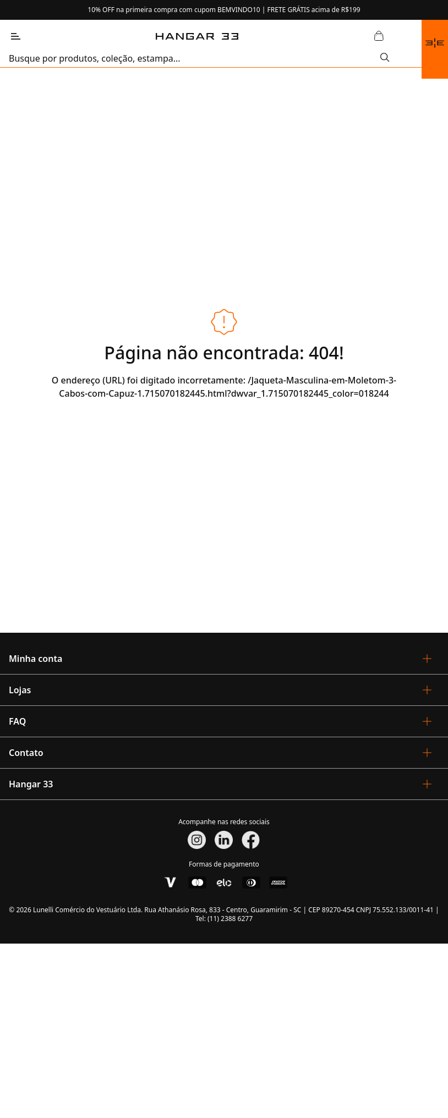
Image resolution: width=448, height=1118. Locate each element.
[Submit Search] (385, 58)
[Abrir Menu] (15, 36)
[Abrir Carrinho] (378, 36)
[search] (194, 58)
